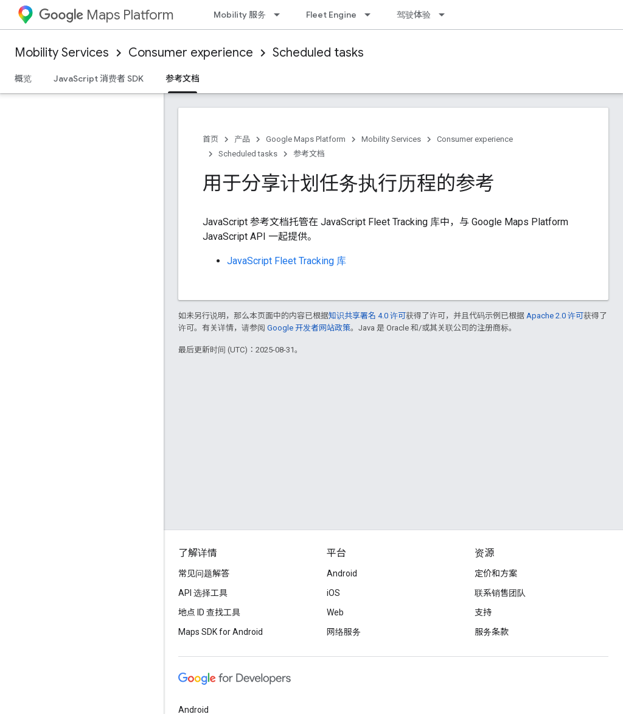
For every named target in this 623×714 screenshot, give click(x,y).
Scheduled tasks (318, 52)
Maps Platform (106, 15)
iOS (333, 593)
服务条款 (492, 632)
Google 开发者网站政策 (308, 327)
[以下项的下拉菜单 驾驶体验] (445, 14)
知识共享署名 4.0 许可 (367, 315)
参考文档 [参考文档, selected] (182, 78)
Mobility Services (62, 52)
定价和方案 (496, 573)
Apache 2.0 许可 (554, 315)
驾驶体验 (414, 14)
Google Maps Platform (306, 139)
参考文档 (309, 153)
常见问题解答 (203, 573)
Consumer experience (190, 52)
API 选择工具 (203, 593)
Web (335, 612)
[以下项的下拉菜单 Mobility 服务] (280, 14)
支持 (483, 612)
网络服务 (344, 632)
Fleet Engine (331, 14)
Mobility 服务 (240, 14)
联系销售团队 (500, 593)
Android (342, 573)
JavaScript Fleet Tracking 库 (286, 261)
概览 (23, 78)
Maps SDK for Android (220, 632)
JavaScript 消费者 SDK (99, 78)
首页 (210, 139)
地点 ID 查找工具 (209, 612)
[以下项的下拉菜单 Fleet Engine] (371, 14)
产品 (242, 139)
